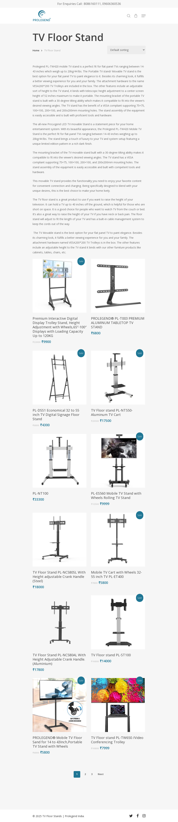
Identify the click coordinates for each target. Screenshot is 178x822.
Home (36, 50)
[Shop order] (126, 50)
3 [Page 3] (91, 774)
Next (101, 774)
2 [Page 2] (85, 774)
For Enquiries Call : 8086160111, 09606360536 (89, 4)
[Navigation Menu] (143, 16)
